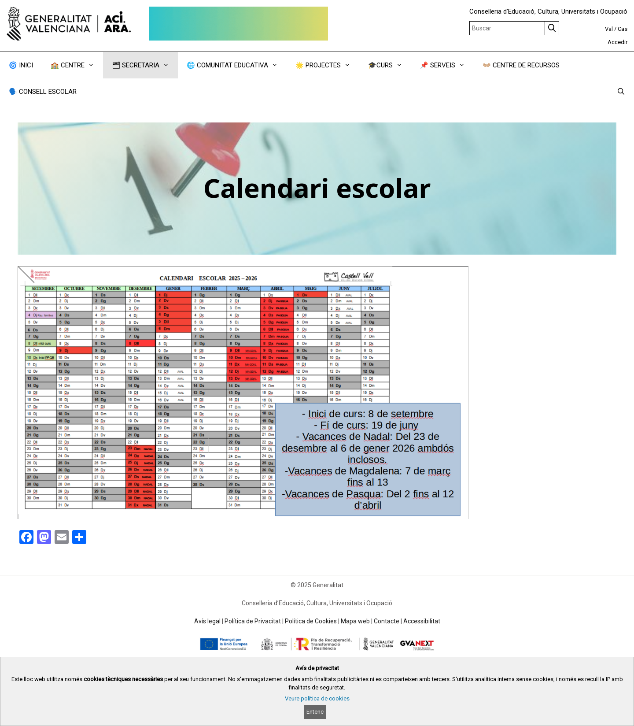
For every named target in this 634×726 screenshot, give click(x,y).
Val (609, 29)
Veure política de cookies (317, 698)
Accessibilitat (421, 621)
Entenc (315, 711)
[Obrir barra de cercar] (621, 91)
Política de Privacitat (253, 621)
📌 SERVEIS (447, 65)
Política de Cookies (311, 621)
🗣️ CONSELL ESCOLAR (43, 92)
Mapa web (355, 621)
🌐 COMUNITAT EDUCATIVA (237, 65)
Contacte (386, 621)
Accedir (617, 42)
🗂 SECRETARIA (145, 65)
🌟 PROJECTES (327, 65)
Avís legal (207, 621)
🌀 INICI (21, 65)
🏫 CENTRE (77, 65)
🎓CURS (389, 65)
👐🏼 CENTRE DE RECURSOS (521, 65)
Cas (622, 29)
